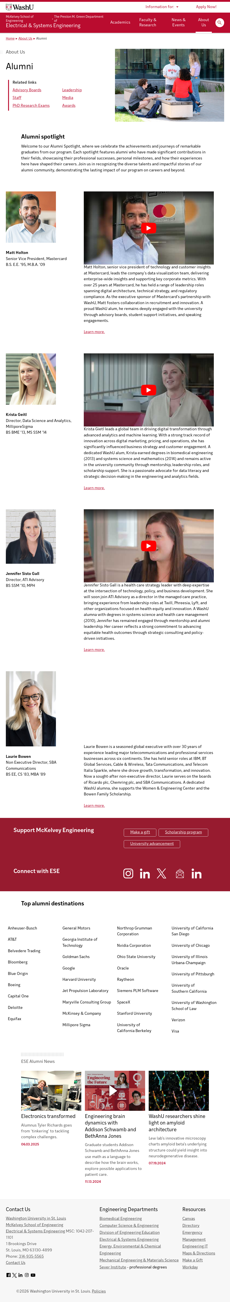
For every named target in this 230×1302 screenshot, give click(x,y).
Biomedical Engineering (121, 1219)
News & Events (179, 22)
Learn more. (94, 332)
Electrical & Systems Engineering (35, 1231)
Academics (120, 22)
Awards (68, 106)
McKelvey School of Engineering (19, 18)
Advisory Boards (27, 90)
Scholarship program (183, 832)
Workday (190, 1267)
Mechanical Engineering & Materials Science (139, 1260)
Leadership (72, 90)
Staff (17, 98)
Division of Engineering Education (130, 1233)
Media (67, 98)
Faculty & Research (147, 22)
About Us (203, 22)
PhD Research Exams (31, 106)
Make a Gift (192, 1260)
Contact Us (15, 1263)
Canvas (188, 1219)
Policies (99, 1291)
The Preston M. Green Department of (78, 18)
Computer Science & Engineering (129, 1226)
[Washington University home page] (20, 7)
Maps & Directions (198, 1253)
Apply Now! (206, 7)
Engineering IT (195, 1246)
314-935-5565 (31, 1257)
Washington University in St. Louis (36, 1219)
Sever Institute (113, 1267)
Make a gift (140, 832)
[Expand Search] (219, 22)
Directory (190, 1226)
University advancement (152, 844)
